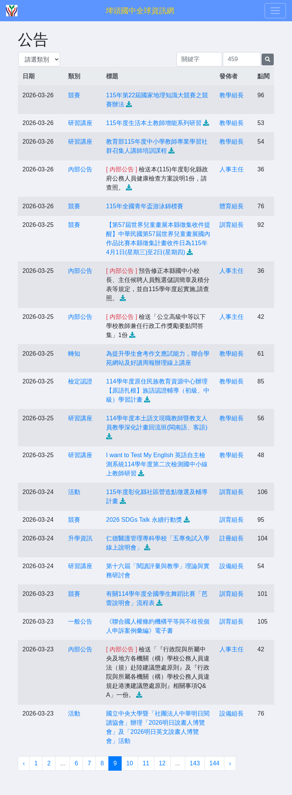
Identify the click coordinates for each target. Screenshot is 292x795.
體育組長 (231, 206)
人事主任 (231, 169)
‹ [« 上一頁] (24, 763)
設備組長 (231, 566)
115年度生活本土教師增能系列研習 (154, 123)
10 (129, 763)
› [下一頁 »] (230, 763)
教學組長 (231, 95)
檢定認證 (80, 381)
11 (146, 763)
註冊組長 (231, 538)
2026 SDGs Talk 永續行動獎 (144, 519)
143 (195, 763)
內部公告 (80, 169)
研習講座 (80, 123)
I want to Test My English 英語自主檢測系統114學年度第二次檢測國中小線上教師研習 (157, 464)
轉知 (74, 353)
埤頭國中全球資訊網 (140, 10)
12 (162, 763)
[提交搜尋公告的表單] (268, 59)
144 (214, 763)
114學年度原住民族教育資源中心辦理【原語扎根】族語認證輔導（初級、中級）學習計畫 (157, 390)
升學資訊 (80, 538)
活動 (74, 492)
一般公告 (80, 621)
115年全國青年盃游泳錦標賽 (144, 206)
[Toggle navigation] (275, 10)
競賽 (74, 95)
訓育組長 (231, 225)
